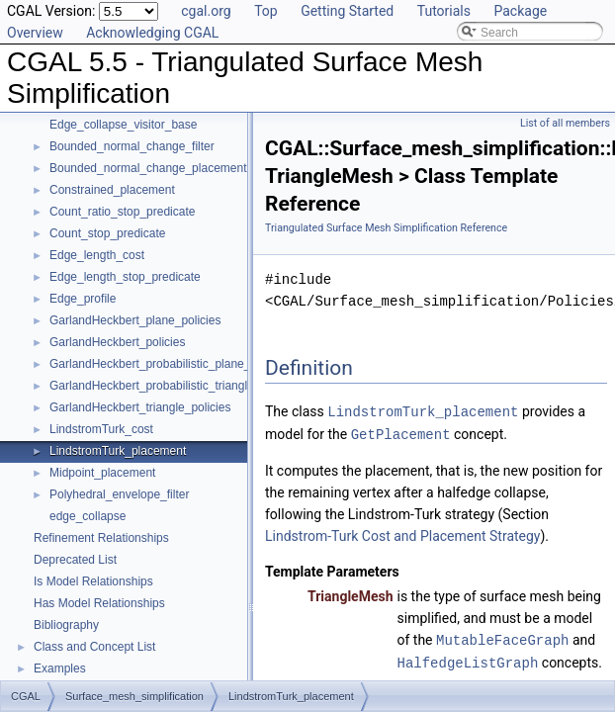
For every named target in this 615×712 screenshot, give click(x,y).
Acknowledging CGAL (152, 33)
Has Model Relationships (99, 603)
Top (266, 11)
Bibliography (66, 625)
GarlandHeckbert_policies (117, 342)
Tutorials (444, 11)
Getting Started (347, 11)
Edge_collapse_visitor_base (123, 125)
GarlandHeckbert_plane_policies (134, 320)
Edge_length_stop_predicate (125, 277)
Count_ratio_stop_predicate (122, 212)
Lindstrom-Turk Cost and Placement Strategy (403, 534)
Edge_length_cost (96, 255)
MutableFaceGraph (502, 637)
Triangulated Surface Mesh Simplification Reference (386, 228)
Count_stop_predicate (107, 233)
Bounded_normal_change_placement (147, 168)
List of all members (565, 123)
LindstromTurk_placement (117, 451)
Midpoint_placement (102, 473)
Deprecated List (75, 560)
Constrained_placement (112, 190)
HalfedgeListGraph (468, 659)
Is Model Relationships (93, 581)
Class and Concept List (94, 647)
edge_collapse (87, 516)
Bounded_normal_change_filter (132, 146)
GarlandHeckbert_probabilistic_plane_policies (169, 364)
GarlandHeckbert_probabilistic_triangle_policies (174, 386)
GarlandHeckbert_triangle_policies (139, 407)
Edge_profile (82, 299)
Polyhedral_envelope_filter (119, 494)
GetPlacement (401, 432)
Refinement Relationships (101, 538)
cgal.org (205, 11)
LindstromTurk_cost (101, 429)
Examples (60, 668)
